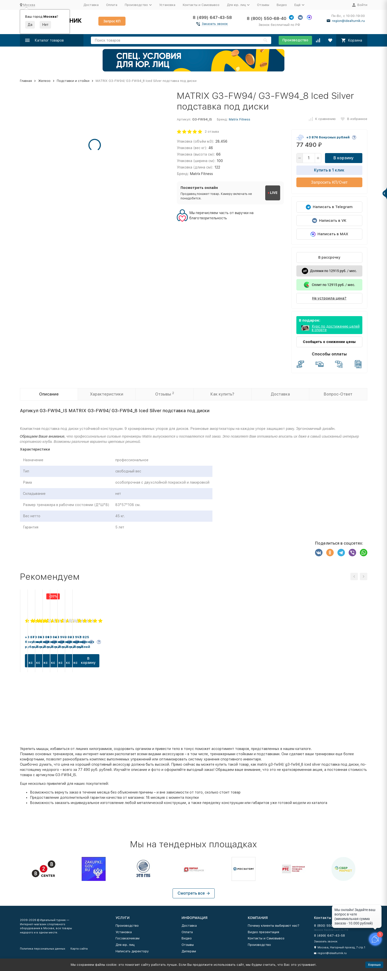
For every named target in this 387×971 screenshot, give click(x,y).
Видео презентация (263, 932)
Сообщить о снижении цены (329, 342)
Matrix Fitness (239, 119)
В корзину (343, 158)
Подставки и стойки (73, 81)
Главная (26, 81)
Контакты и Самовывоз (201, 5)
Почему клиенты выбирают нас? (273, 925)
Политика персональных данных (42, 948)
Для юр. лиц (125, 945)
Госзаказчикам (127, 938)
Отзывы (263, 5)
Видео (282, 5)
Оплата (111, 5)
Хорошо (374, 965)
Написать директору (132, 951)
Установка (167, 5)
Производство (295, 40)
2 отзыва (212, 131)
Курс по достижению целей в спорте (336, 328)
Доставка (91, 5)
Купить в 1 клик (329, 170)
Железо (44, 81)
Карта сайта (79, 948)
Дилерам (189, 951)
